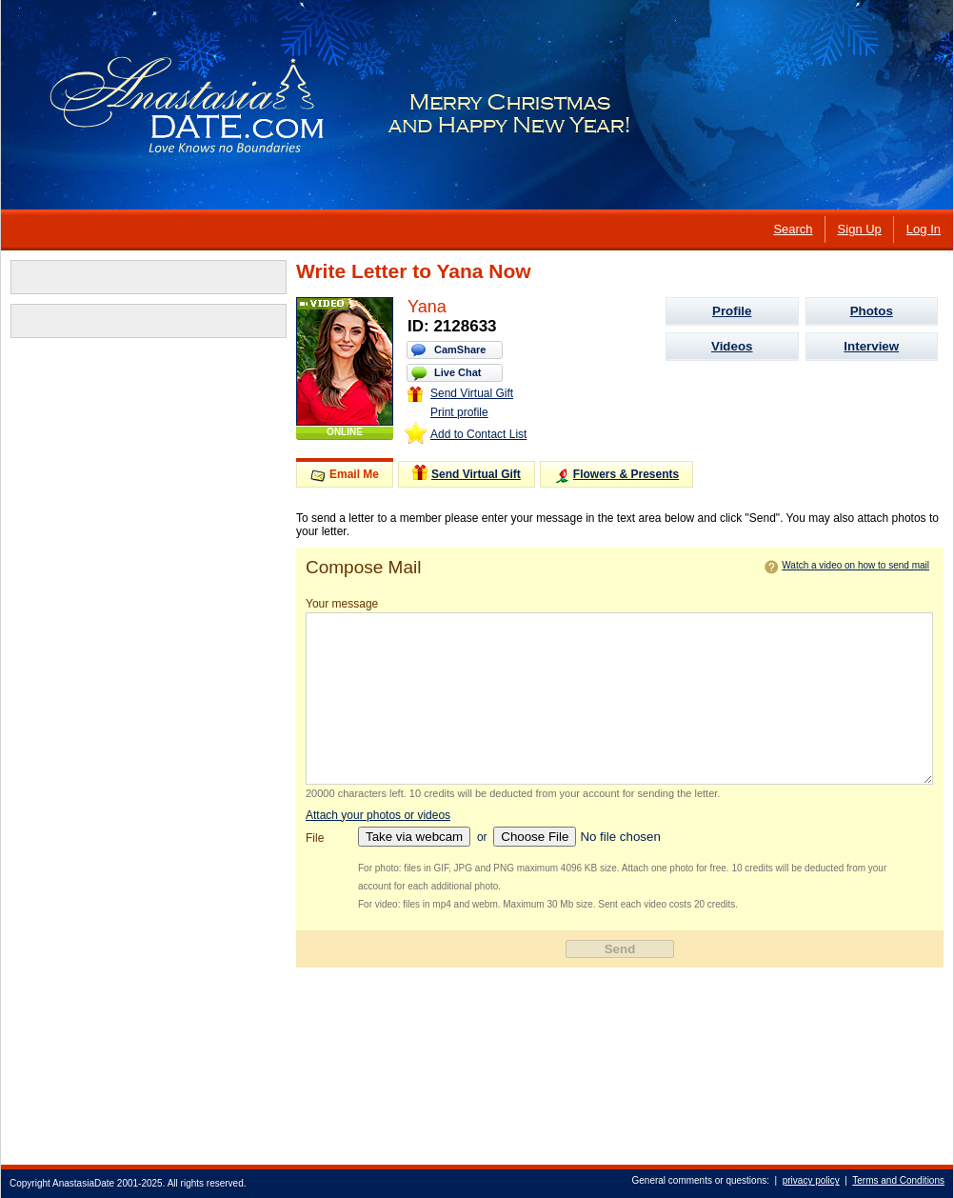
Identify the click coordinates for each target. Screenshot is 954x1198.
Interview (871, 346)
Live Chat (458, 372)
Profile (731, 311)
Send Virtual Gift (460, 393)
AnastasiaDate (83, 1183)
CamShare (460, 349)
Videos (731, 346)
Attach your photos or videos (378, 815)
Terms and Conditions (898, 1180)
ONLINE (345, 432)
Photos (871, 311)
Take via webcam (414, 836)
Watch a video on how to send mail (855, 565)
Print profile (459, 412)
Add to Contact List (478, 434)
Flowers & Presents (616, 476)
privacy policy (811, 1180)
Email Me (344, 475)
